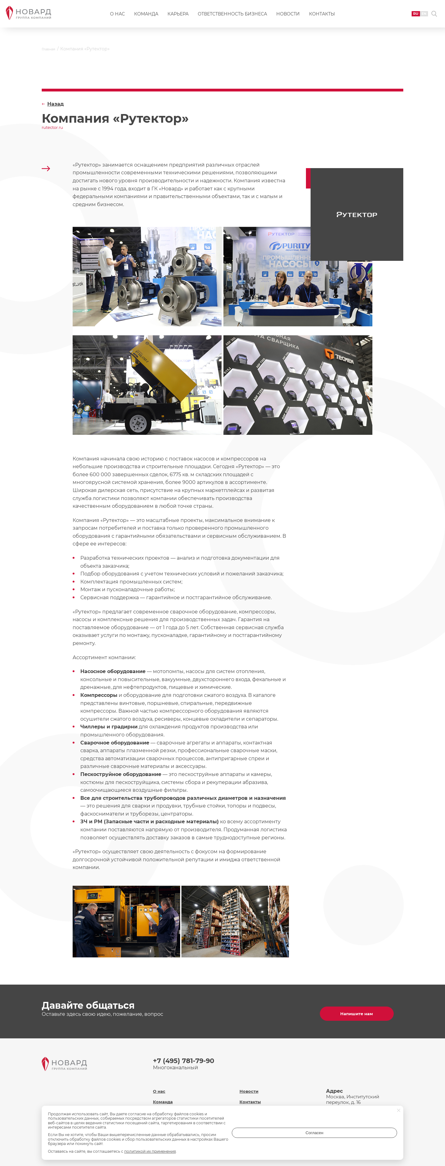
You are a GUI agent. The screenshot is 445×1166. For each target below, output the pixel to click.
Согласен (372, 1139)
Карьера (178, 17)
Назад (55, 104)
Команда (146, 17)
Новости (288, 17)
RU (404, 17)
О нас (117, 17)
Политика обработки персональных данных (268, 1116)
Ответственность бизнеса (232, 17)
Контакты (322, 17)
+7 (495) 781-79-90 (188, 1057)
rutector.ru (55, 128)
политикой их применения (150, 1151)
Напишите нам (361, 1010)
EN (414, 17)
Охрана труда (256, 1102)
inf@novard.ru (362, 1104)
